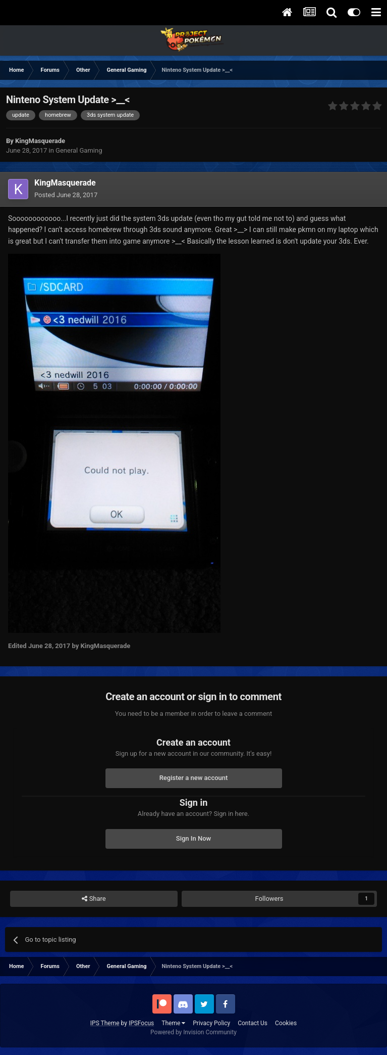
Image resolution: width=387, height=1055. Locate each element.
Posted (65, 195)
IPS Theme (105, 1023)
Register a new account (193, 778)
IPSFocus (141, 1023)
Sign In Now (193, 838)
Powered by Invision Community (193, 1032)
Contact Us (252, 1023)
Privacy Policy (211, 1023)
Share (93, 898)
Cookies (286, 1023)
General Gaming (79, 150)
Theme (173, 1023)
